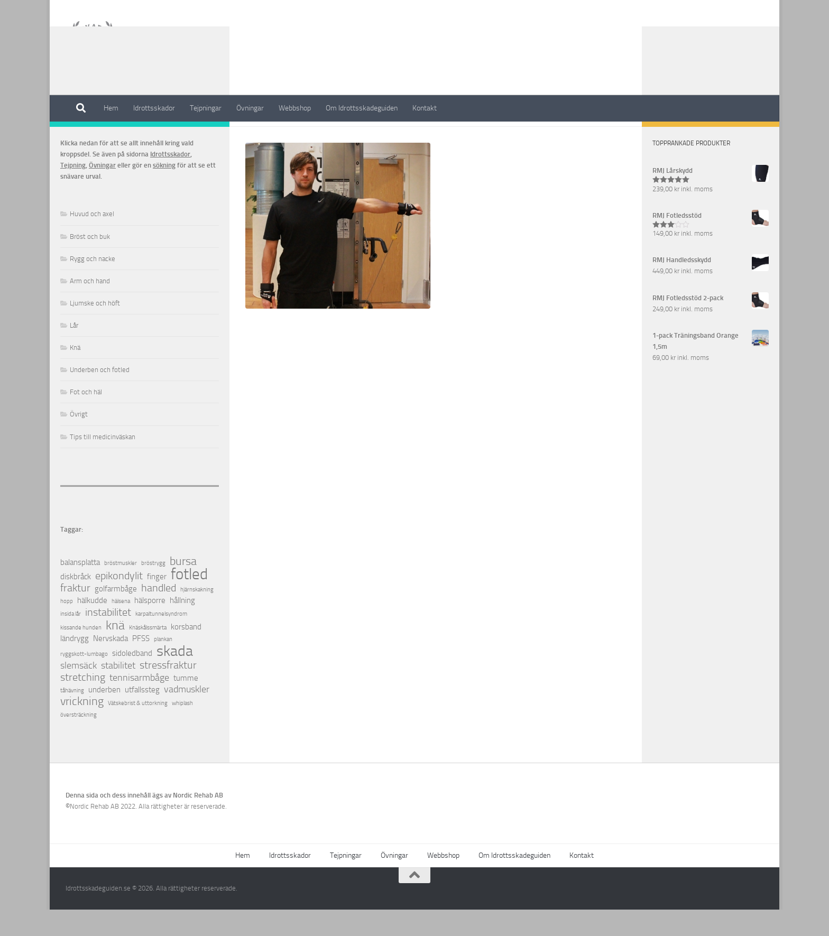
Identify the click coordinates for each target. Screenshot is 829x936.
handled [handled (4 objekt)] (158, 614)
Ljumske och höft (95, 329)
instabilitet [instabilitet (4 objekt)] (108, 638)
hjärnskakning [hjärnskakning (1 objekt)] (197, 616)
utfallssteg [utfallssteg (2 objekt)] (142, 716)
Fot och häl (86, 418)
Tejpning (73, 192)
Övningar (250, 108)
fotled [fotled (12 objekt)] (189, 600)
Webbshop (295, 108)
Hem (111, 108)
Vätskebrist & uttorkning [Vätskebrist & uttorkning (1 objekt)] (138, 729)
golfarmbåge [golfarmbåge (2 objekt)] (116, 615)
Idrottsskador (154, 108)
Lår (74, 352)
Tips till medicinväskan (102, 463)
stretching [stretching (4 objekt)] (82, 703)
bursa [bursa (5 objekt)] (183, 588)
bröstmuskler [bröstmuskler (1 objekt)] (120, 589)
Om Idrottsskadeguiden (362, 108)
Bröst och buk (90, 263)
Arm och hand (90, 307)
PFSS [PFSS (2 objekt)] (141, 665)
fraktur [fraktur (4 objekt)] (75, 614)
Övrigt (79, 440)
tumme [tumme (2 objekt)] (185, 704)
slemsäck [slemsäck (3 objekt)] (78, 692)
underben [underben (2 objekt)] (104, 716)
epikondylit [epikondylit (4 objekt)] (119, 602)
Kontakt (424, 108)
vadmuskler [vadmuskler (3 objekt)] (186, 715)
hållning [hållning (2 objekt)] (182, 627)
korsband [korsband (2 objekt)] (186, 653)
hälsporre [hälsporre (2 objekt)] (149, 627)
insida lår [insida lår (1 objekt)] (70, 640)
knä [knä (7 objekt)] (115, 651)
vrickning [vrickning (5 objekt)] (82, 728)
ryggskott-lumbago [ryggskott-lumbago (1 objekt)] (84, 680)
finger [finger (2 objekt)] (157, 603)
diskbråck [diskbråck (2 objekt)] (75, 603)
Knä (75, 374)
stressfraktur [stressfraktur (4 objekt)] (168, 691)
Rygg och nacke (92, 285)
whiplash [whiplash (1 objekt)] (182, 729)
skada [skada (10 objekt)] (174, 677)
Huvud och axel (92, 240)
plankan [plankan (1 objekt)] (163, 665)
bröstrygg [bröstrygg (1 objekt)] (153, 589)
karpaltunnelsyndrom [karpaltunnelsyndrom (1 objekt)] (161, 640)
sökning (164, 192)
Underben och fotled (100, 396)
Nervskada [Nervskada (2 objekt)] (110, 665)
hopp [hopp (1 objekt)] (66, 627)
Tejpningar (206, 108)
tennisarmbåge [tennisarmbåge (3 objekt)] (139, 704)
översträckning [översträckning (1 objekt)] (78, 741)
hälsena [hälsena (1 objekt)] (121, 627)
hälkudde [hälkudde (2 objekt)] (92, 627)
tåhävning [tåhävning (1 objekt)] (72, 716)
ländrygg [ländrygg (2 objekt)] (74, 665)
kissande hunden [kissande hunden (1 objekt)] (81, 654)
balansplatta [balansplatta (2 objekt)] (80, 589)
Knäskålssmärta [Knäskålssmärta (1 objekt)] (148, 654)
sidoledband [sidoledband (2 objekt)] (132, 679)
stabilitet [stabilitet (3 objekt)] (118, 692)
